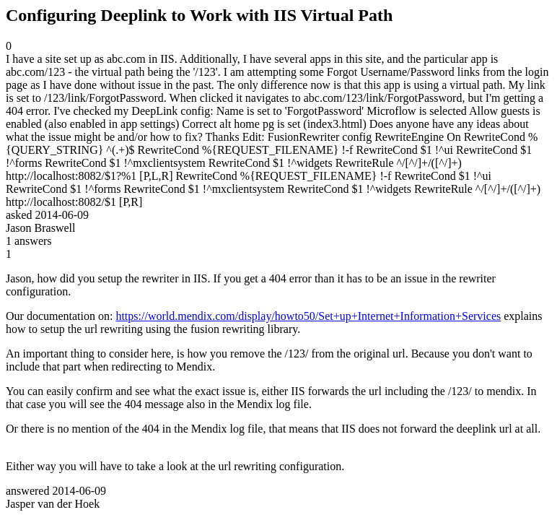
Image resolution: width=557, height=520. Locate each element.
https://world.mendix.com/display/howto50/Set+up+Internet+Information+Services (308, 316)
